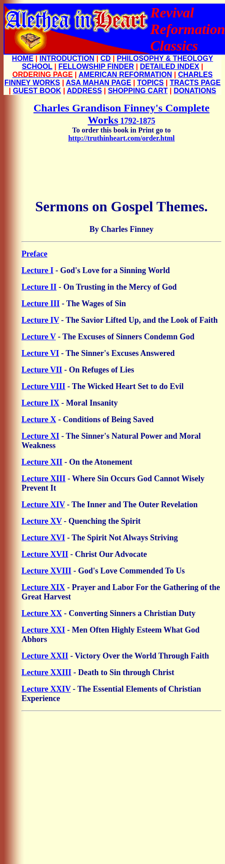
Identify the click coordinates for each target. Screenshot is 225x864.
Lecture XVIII (46, 570)
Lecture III (41, 303)
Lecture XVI (43, 537)
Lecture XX (42, 613)
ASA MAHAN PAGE (98, 82)
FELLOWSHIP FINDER (96, 66)
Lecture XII (42, 462)
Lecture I (37, 270)
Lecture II (39, 286)
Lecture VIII (43, 386)
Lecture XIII (43, 478)
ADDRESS (84, 90)
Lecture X (39, 419)
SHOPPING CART (138, 90)
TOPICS (150, 82)
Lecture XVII (45, 554)
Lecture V (39, 336)
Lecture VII (42, 369)
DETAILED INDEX (169, 66)
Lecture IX (40, 402)
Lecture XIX (43, 587)
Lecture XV (42, 521)
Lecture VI (40, 353)
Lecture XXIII (46, 672)
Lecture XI (40, 436)
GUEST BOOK (37, 90)
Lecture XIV (43, 504)
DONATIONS (194, 90)
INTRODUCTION (67, 58)
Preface (35, 253)
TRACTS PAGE (195, 82)
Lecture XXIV (46, 688)
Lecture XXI (43, 629)
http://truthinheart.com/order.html (121, 138)
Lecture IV (40, 320)
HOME (23, 58)
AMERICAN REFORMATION (125, 74)
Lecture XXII (45, 655)
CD (105, 58)
